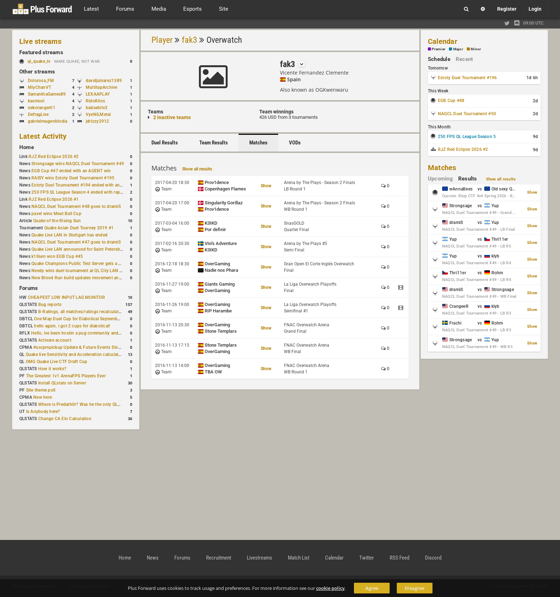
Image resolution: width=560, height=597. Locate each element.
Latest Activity (43, 136)
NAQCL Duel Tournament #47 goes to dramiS (76, 242)
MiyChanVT (39, 87)
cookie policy (330, 588)
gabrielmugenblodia (47, 121)
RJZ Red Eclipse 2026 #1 (54, 199)
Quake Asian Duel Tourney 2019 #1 (79, 227)
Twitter (366, 558)
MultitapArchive (102, 87)
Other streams (37, 71)
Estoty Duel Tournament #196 (467, 77)
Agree (371, 588)
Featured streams (41, 52)
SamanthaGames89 (47, 94)
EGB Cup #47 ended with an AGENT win (71, 170)
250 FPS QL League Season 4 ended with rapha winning (86, 192)
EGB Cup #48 (451, 100)
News (153, 558)
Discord (433, 558)
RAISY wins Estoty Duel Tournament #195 (72, 177)
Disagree (414, 588)
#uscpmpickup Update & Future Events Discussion (83, 347)
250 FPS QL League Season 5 (467, 136)
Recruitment (218, 558)
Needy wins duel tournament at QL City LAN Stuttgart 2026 (89, 270)
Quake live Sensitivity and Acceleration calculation (75, 354)
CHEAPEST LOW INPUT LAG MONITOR (66, 297)
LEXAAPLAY (98, 94)
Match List (298, 558)
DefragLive (38, 114)
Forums (28, 288)
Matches (258, 142)
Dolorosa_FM (41, 80)
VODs (295, 142)
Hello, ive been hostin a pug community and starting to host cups (96, 333)
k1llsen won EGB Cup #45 (57, 256)
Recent (464, 59)
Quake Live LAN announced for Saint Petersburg (79, 249)
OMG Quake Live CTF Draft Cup (57, 361)
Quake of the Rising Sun (57, 220)
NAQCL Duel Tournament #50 (467, 113)
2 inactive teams (172, 117)
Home (26, 147)
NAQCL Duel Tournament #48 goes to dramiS (76, 206)
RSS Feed (399, 558)
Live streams (40, 41)
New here (42, 397)
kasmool (36, 100)
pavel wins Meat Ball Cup (56, 213)
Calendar (442, 41)
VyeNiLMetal (98, 114)
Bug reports (50, 304)
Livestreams (259, 558)
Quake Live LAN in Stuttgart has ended (69, 235)
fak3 (189, 40)
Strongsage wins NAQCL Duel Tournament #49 (77, 163)
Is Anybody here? (43, 411)
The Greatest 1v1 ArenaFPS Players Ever (66, 375)
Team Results (213, 142)
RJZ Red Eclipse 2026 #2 (54, 156)
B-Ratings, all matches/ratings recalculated (80, 311)
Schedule (439, 59)
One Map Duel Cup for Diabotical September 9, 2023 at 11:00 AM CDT (103, 318)
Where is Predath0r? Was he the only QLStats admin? (90, 404)
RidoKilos (95, 100)
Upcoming (440, 178)
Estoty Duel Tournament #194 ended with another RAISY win (91, 185)
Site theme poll (41, 390)
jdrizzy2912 (97, 121)
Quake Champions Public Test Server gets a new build (84, 263)
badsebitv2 (97, 107)
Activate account (54, 340)
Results (467, 178)
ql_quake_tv (39, 61)
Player (161, 40)
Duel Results (164, 142)
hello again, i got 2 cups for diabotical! (72, 325)
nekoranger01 (41, 107)
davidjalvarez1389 (104, 80)
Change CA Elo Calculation (64, 418)
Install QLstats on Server (62, 383)
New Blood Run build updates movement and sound (83, 277)
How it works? (52, 368)
